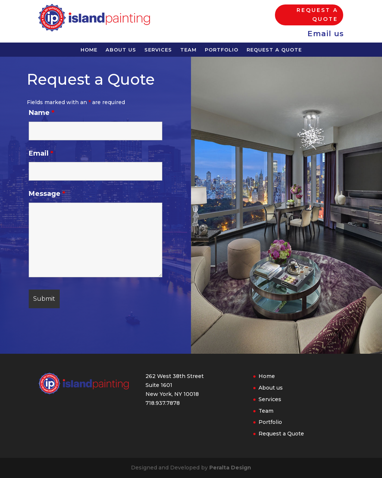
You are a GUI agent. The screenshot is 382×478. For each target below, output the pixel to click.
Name (44, 107)
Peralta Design (230, 467)
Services (158, 50)
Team (188, 50)
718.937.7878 (162, 403)
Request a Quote (317, 14)
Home (89, 50)
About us (121, 50)
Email (43, 147)
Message (49, 187)
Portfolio (221, 50)
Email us (325, 33)
